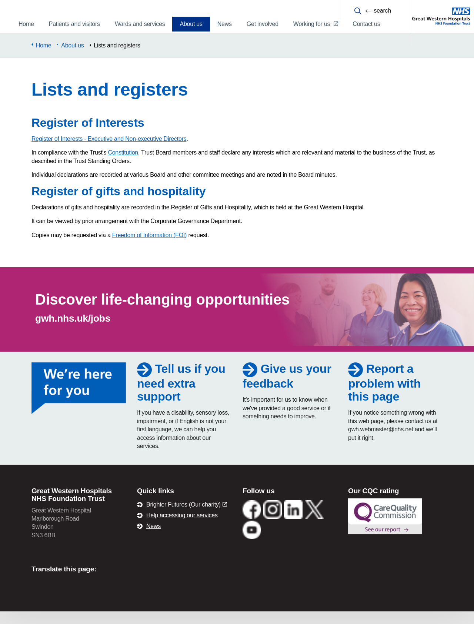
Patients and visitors (74, 24)
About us (191, 24)
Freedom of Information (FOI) (149, 248)
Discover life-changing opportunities (162, 312)
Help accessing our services (182, 528)
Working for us (315, 24)
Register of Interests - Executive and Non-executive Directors (108, 151)
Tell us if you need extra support (181, 395)
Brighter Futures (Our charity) (186, 517)
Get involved (262, 24)
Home (26, 24)
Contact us (366, 24)
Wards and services (140, 24)
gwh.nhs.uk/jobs (72, 330)
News (224, 24)
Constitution (123, 165)
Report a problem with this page (384, 395)
